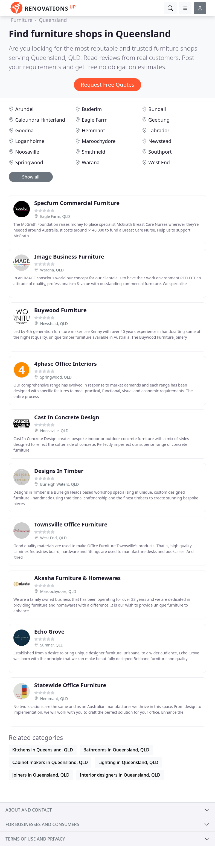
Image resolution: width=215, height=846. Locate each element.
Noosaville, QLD (54, 430)
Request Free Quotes (107, 84)
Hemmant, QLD (54, 698)
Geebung (159, 119)
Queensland (53, 20)
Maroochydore (98, 141)
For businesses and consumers (42, 824)
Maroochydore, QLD (58, 591)
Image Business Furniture (69, 256)
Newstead (159, 141)
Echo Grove (49, 631)
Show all (30, 177)
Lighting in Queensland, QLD (128, 762)
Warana (91, 162)
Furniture (22, 20)
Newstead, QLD (54, 323)
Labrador (158, 130)
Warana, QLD (52, 270)
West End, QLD (53, 537)
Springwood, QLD (56, 377)
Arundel (24, 109)
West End (159, 162)
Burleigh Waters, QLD (59, 484)
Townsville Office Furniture (70, 524)
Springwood (29, 162)
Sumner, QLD (51, 645)
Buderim (92, 109)
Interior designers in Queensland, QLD (120, 775)
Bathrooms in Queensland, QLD (116, 750)
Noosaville (27, 151)
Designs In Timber (58, 471)
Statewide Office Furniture (70, 685)
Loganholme (29, 141)
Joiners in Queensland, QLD (40, 775)
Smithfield (93, 151)
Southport (160, 151)
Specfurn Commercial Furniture (77, 203)
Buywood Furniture (60, 310)
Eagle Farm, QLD (55, 216)
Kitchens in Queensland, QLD (42, 750)
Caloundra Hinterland (40, 119)
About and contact (28, 810)
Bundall (157, 109)
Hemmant (93, 130)
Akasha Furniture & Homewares (77, 578)
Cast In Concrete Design (66, 417)
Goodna (24, 130)
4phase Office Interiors (65, 363)
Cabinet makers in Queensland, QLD (50, 762)
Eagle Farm (94, 119)
